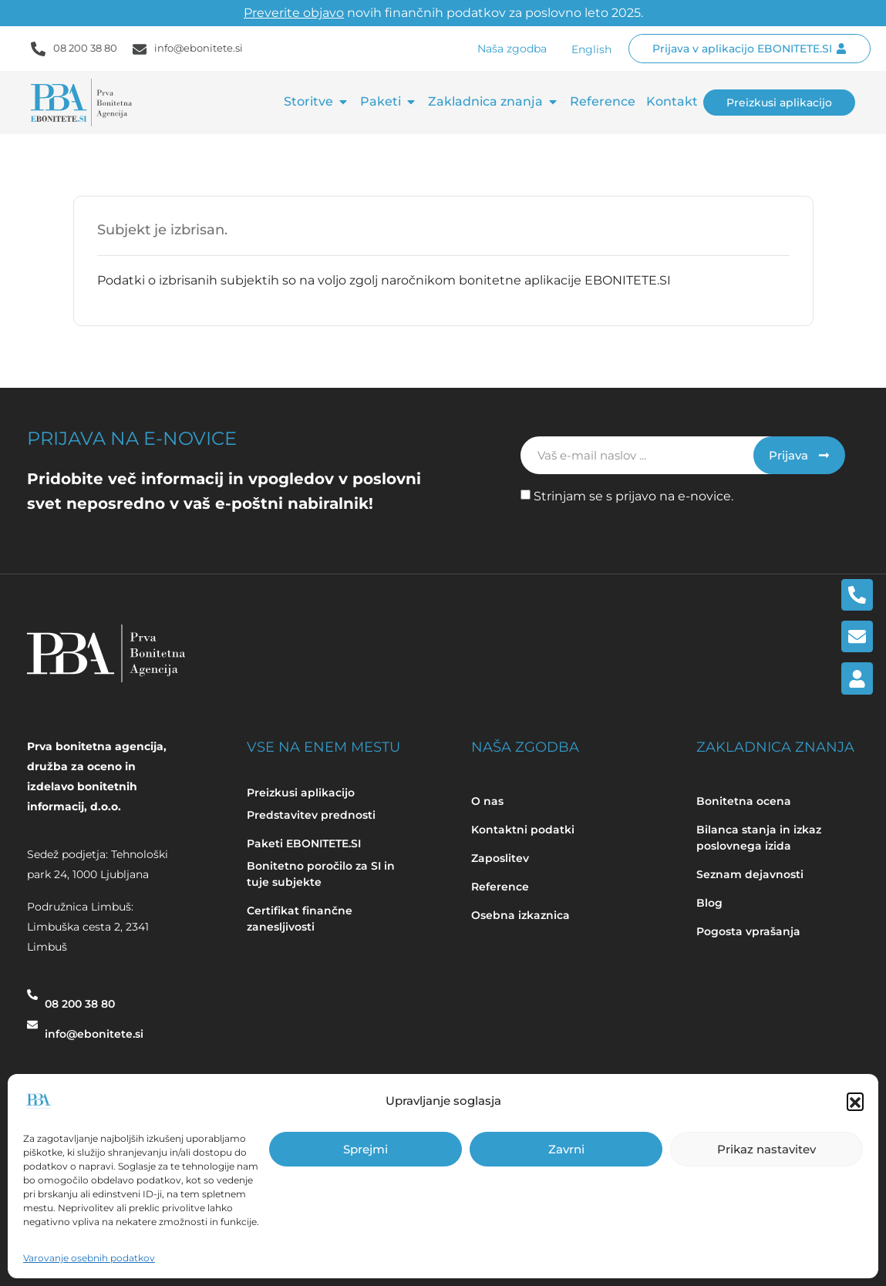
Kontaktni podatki (522, 830)
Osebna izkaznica (520, 915)
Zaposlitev (500, 858)
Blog (711, 903)
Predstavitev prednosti (311, 815)
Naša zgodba (512, 49)
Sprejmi (365, 1149)
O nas (487, 801)
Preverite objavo (294, 12)
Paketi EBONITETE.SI (304, 843)
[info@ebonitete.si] (32, 1031)
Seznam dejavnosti (749, 874)
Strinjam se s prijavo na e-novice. (633, 496)
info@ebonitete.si (198, 48)
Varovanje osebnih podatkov (89, 1258)
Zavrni (566, 1149)
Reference (500, 887)
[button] (855, 1101)
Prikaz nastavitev (766, 1149)
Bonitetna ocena (743, 801)
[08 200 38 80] (32, 1001)
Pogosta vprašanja (748, 931)
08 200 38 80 (85, 48)
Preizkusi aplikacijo (301, 793)
